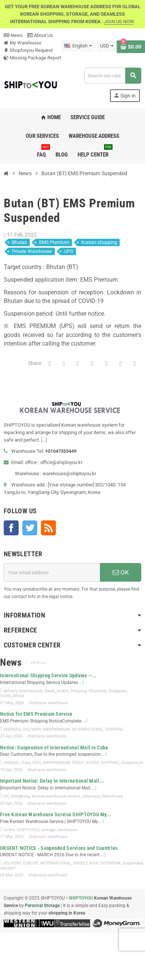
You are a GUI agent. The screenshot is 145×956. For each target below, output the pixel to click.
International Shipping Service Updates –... (48, 675)
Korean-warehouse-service (56, 796)
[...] (44, 440)
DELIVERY (32, 729)
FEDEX (78, 762)
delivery (10, 691)
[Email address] (52, 572)
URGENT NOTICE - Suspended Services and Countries (58, 848)
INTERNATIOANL (87, 729)
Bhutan (19, 242)
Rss (48, 527)
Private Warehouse (32, 251)
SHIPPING (114, 729)
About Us (40, 35)
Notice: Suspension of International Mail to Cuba (54, 748)
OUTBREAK (110, 863)
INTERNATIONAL (56, 863)
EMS (36, 762)
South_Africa (12, 695)
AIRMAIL (11, 762)
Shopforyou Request (28, 50)
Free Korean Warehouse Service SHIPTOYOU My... (55, 814)
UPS (68, 251)
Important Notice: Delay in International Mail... (52, 781)
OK (121, 572)
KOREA (92, 762)
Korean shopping (99, 242)
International (30, 691)
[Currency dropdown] (107, 46)
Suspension (132, 762)
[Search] (112, 76)
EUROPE (30, 863)
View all (39, 662)
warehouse (67, 829)
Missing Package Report (32, 58)
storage (48, 829)
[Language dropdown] (78, 46)
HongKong (20, 796)
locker (9, 829)
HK (6, 796)
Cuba (26, 762)
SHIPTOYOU (28, 829)
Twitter (29, 527)
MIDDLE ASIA (85, 863)
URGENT (8, 868)
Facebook (11, 527)
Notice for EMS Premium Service (36, 714)
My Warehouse (22, 43)
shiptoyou (91, 796)
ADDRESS (12, 729)
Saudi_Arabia (56, 691)
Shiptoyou (97, 691)
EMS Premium (54, 242)
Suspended (133, 863)
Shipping (78, 691)
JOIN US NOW (119, 21)
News (13, 35)
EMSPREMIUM (56, 729)
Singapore (117, 691)
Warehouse (112, 796)
